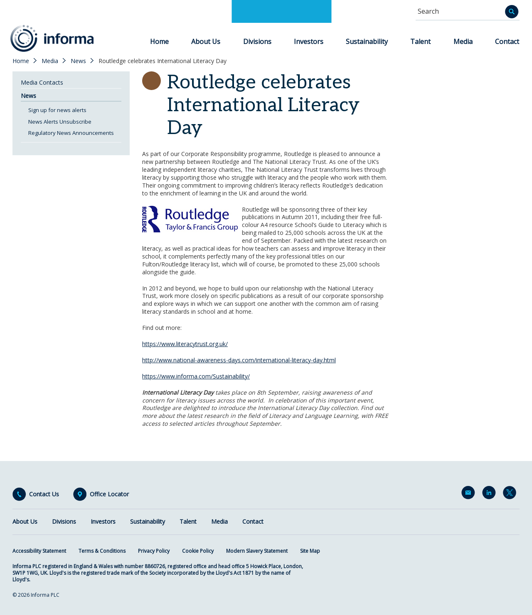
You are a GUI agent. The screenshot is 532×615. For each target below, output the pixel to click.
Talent (420, 41)
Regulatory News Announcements (71, 133)
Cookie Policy (198, 550)
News (78, 61)
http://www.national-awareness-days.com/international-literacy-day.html (239, 360)
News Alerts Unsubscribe (59, 121)
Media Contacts (42, 82)
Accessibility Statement (39, 550)
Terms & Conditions (102, 550)
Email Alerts (469, 494)
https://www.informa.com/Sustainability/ (196, 376)
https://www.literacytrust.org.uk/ (185, 344)
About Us (205, 41)
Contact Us (44, 494)
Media (463, 41)
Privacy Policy (154, 550)
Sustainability (367, 41)
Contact (507, 41)
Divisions (257, 41)
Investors (308, 41)
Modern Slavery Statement (257, 550)
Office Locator (109, 494)
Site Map (310, 550)
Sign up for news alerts (57, 110)
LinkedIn (490, 494)
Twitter (511, 494)
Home (159, 41)
